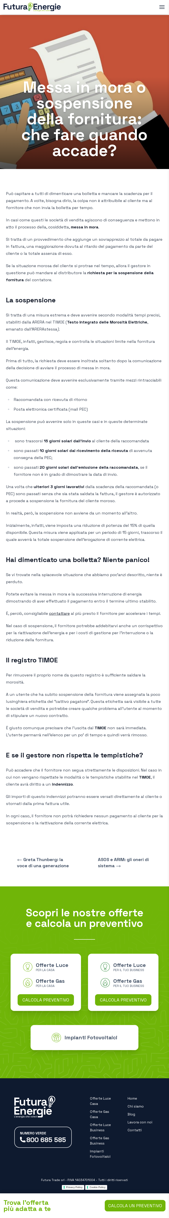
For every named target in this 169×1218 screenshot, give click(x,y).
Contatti (135, 1130)
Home (132, 1098)
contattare (59, 613)
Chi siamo (136, 1106)
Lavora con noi (140, 1122)
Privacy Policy (74, 1187)
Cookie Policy (97, 1187)
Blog (131, 1114)
